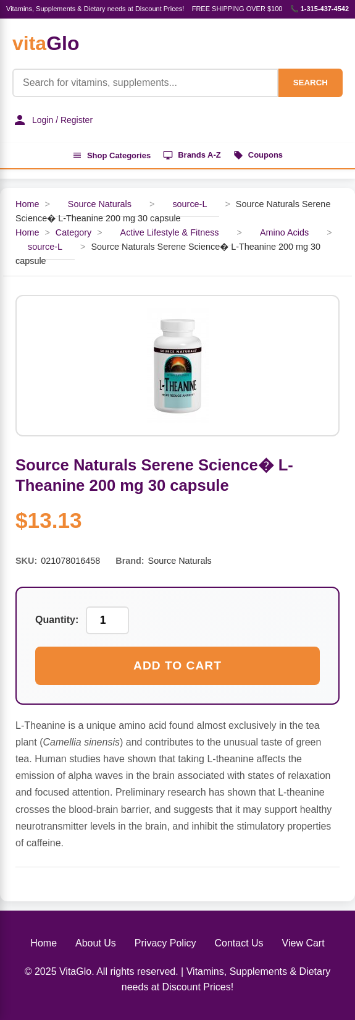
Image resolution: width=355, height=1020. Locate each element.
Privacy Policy (165, 943)
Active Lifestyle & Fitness (169, 232)
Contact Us (238, 943)
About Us (95, 943)
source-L (189, 204)
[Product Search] (145, 83)
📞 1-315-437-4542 (319, 8)
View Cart (303, 943)
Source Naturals (100, 204)
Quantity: (56, 619)
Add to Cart (177, 665)
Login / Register (52, 120)
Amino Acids (284, 232)
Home (27, 204)
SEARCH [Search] (310, 82)
